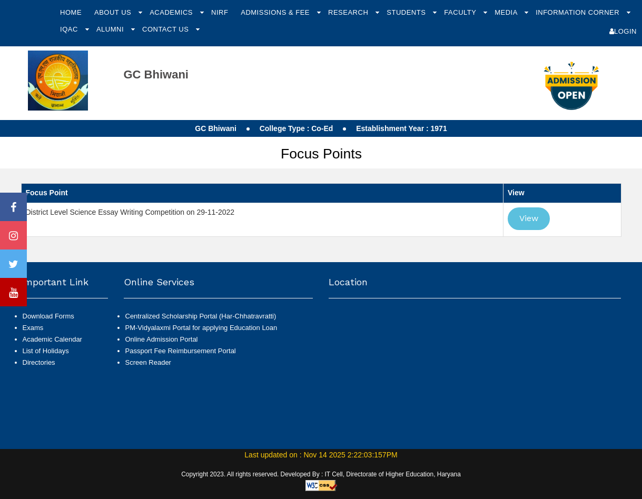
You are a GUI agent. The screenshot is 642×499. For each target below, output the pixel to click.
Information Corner (578, 12)
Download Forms (48, 316)
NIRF (219, 12)
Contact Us (166, 29)
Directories (39, 362)
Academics (172, 12)
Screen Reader (148, 362)
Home (71, 12)
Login (623, 31)
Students (407, 12)
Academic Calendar (52, 339)
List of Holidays (46, 351)
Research (349, 12)
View (528, 218)
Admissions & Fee (276, 12)
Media (507, 12)
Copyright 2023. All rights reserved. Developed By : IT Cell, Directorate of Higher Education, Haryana (321, 474)
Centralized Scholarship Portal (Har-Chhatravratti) (200, 316)
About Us (113, 12)
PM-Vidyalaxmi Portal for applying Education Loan (201, 328)
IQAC (70, 29)
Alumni (111, 29)
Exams (33, 328)
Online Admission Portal (161, 339)
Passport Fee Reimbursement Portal (180, 351)
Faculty (461, 12)
